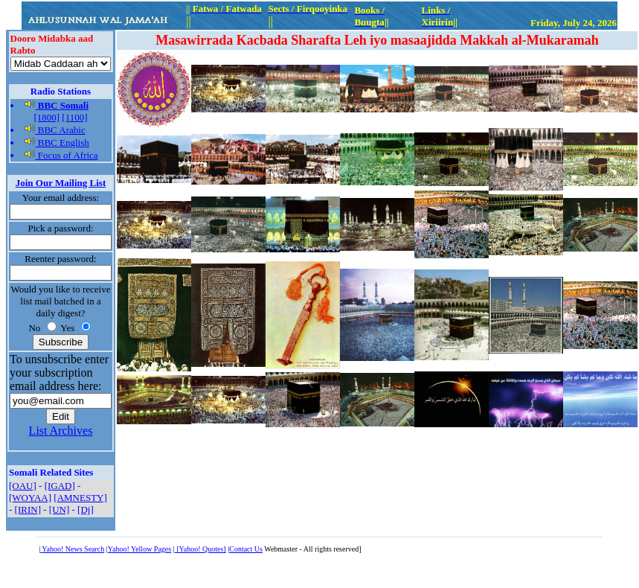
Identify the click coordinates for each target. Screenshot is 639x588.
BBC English (56, 142)
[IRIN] (28, 509)
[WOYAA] (30, 497)
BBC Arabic (55, 129)
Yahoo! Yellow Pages (139, 549)
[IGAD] (60, 485)
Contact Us (246, 549)
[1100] (74, 117)
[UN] (59, 509)
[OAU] (22, 485)
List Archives (61, 430)
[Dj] (85, 509)
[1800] (46, 117)
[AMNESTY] (80, 497)
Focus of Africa (61, 155)
